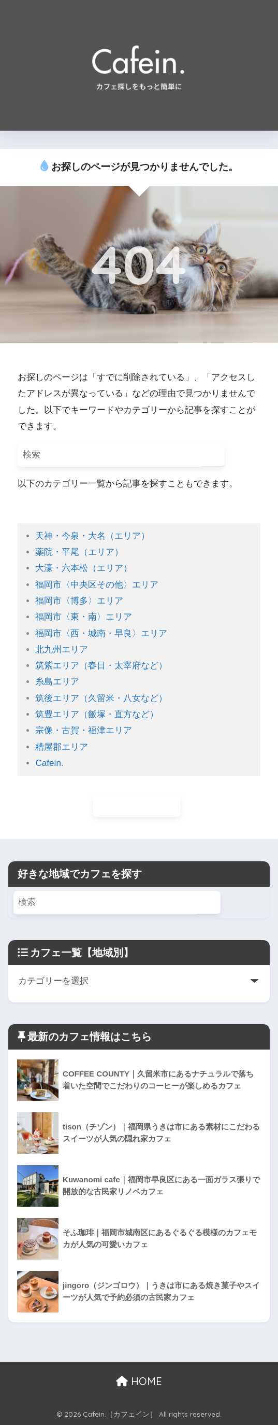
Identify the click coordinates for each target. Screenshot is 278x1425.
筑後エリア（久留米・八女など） (101, 698)
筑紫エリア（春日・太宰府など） (101, 665)
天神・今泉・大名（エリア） (92, 536)
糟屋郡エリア (61, 747)
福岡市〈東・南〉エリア (83, 617)
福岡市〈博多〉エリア (79, 601)
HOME (139, 1381)
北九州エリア (61, 649)
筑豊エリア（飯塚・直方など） (96, 714)
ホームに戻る (136, 805)
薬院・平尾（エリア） (79, 552)
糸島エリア (57, 682)
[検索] (213, 455)
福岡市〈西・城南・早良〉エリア (101, 633)
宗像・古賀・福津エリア (83, 730)
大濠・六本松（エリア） (83, 568)
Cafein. (49, 763)
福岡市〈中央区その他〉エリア (96, 585)
